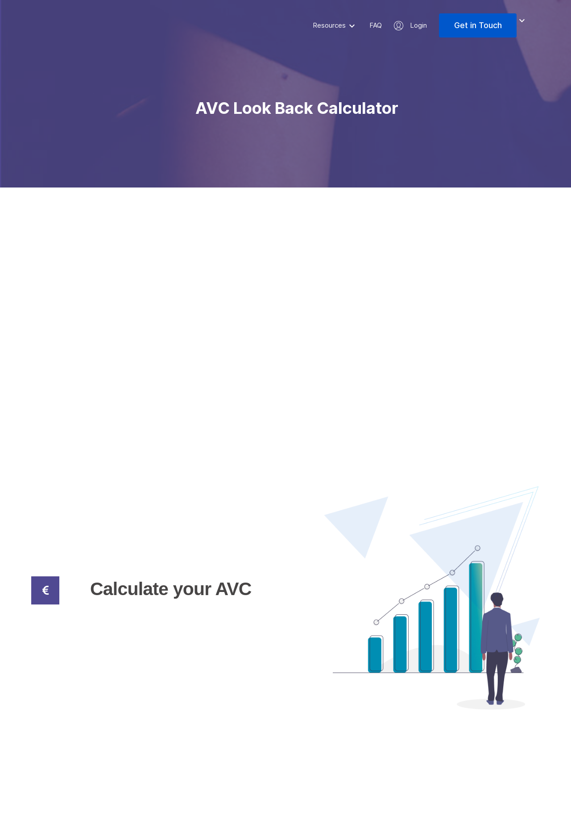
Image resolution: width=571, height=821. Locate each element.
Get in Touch (478, 25)
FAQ (375, 25)
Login (418, 25)
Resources (329, 25)
